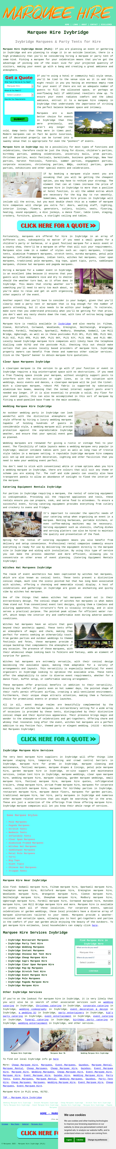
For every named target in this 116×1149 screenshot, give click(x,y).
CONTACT (94, 25)
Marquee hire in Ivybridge (20, 147)
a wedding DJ (27, 1012)
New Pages (15, 1124)
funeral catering (37, 1019)
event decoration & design (89, 1009)
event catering (103, 1016)
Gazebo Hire (62, 1075)
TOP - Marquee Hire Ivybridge (22, 1097)
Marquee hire (11, 324)
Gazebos (83, 1065)
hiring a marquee (77, 56)
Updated (25, 1124)
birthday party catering (90, 1019)
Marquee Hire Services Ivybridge (35, 933)
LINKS (75, 25)
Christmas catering (48, 1005)
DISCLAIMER (106, 25)
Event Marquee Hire (99, 1072)
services (82, 1002)
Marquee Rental (102, 1065)
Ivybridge (64, 324)
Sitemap (5, 1124)
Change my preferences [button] (97, 1140)
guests (7, 277)
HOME (67, 25)
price (108, 311)
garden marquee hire (27, 771)
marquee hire (45, 341)
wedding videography (33, 1009)
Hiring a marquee (14, 270)
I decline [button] (79, 1140)
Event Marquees (65, 1065)
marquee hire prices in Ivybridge (82, 198)
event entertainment (58, 1016)
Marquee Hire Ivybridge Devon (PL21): (28, 49)
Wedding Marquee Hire (88, 1075)
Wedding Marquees (43, 1072)
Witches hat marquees (18, 624)
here (94, 925)
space (85, 90)
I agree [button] (69, 1140)
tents (109, 672)
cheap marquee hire (29, 785)
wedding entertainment (33, 1023)
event (53, 86)
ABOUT (84, 25)
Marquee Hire (20, 1072)
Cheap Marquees (37, 1068)
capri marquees (90, 250)
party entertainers (71, 1012)
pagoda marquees (62, 264)
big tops (61, 261)
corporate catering (96, 1005)
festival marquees (34, 767)
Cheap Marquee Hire (25, 1065)
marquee (39, 59)
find (13, 887)
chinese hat (24, 264)
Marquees (8, 250)
